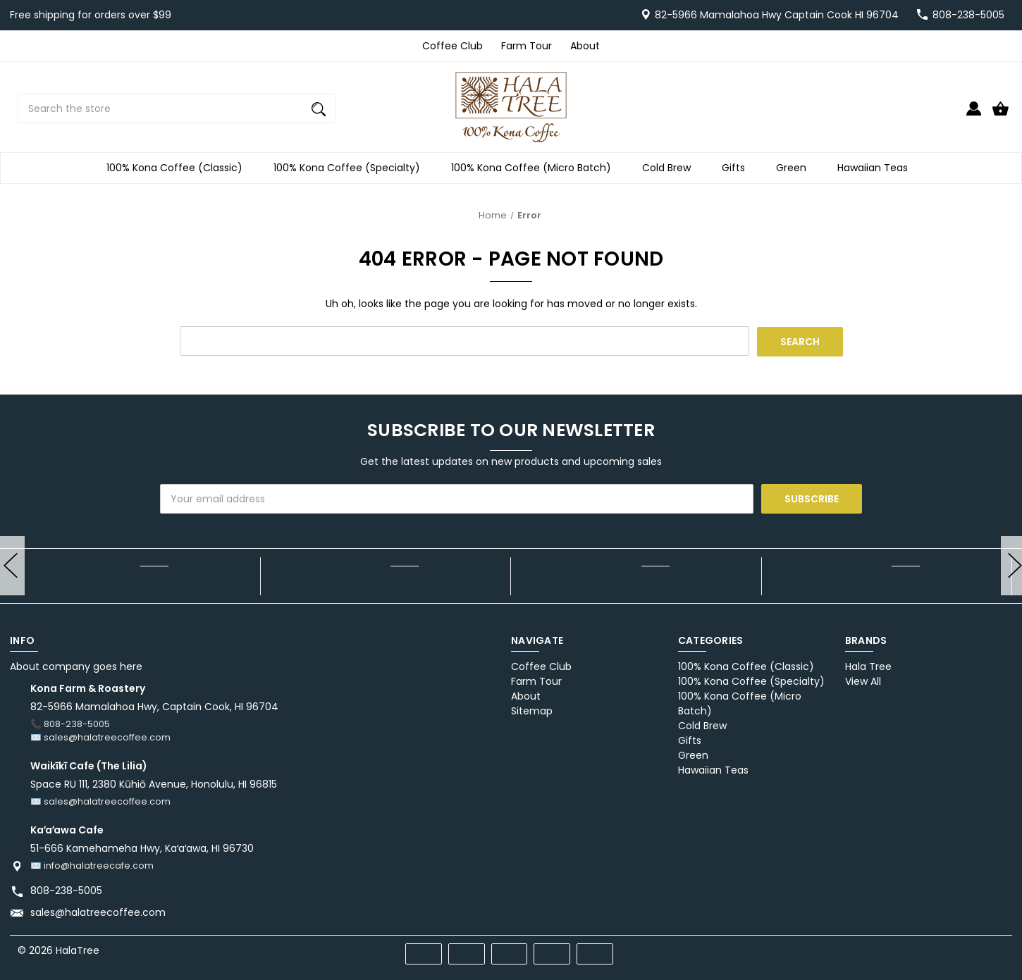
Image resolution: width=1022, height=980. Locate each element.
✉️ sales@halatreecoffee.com (100, 737)
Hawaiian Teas (876, 168)
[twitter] (972, 948)
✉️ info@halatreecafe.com (92, 865)
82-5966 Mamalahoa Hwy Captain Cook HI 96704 (777, 15)
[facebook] (921, 948)
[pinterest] (947, 948)
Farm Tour (526, 46)
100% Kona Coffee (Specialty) (351, 168)
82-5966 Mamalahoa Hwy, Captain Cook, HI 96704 (154, 707)
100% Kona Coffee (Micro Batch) (535, 168)
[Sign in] (974, 114)
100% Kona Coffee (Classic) (178, 168)
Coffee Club (452, 46)
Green (795, 168)
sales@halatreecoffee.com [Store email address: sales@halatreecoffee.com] (98, 912)
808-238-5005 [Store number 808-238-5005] (968, 15)
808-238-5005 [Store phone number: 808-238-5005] (66, 890)
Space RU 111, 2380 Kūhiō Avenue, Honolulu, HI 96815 (153, 784)
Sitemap (532, 711)
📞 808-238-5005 (70, 724)
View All (863, 681)
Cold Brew (670, 168)
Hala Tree (868, 666)
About (585, 46)
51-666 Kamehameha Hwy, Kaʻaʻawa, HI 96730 (142, 848)
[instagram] (997, 948)
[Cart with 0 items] (1000, 114)
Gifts (737, 168)
